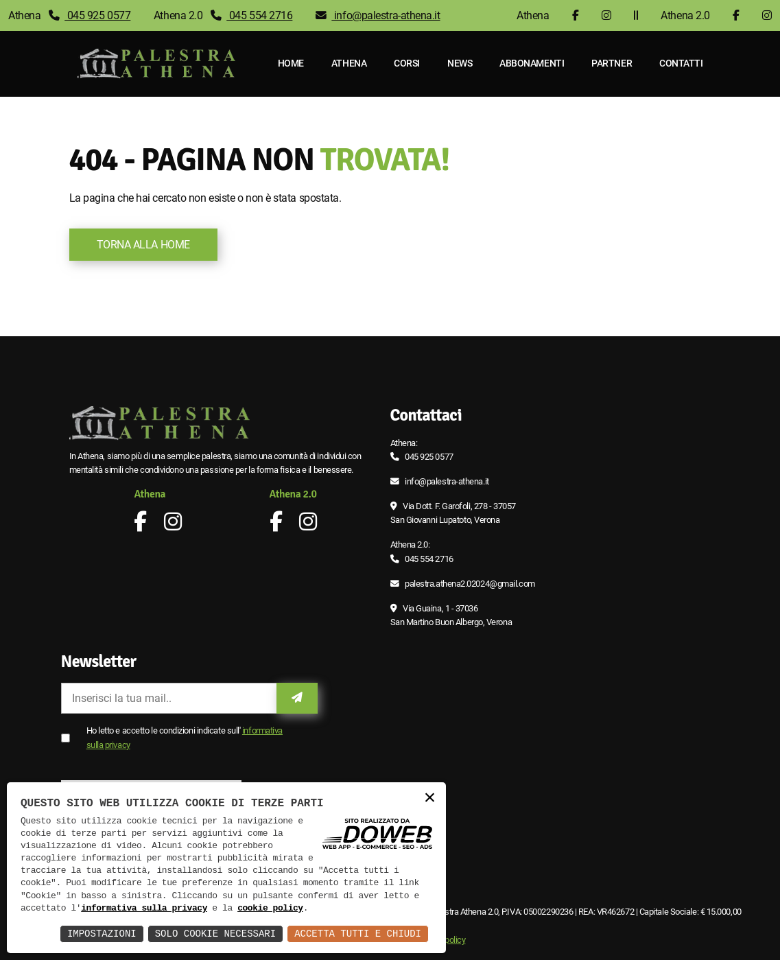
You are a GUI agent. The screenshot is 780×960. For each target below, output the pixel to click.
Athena (348, 63)
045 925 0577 (90, 15)
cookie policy (270, 908)
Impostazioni (102, 933)
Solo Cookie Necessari (215, 933)
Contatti (680, 63)
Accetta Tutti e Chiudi (357, 933)
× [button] (429, 798)
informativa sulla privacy (144, 908)
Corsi (407, 63)
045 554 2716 (252, 15)
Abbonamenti (531, 63)
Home (291, 63)
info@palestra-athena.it (378, 15)
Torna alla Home (143, 244)
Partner (611, 63)
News (459, 63)
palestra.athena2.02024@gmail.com (470, 583)
